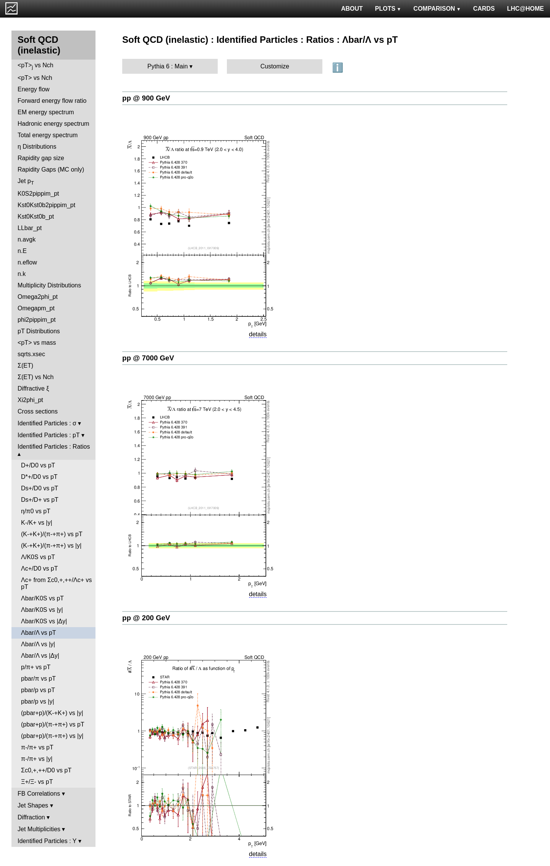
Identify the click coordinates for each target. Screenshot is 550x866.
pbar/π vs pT (38, 678)
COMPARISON (437, 8)
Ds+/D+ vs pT (39, 499)
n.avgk (27, 239)
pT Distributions (39, 331)
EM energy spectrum (46, 112)
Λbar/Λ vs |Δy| (40, 655)
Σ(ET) (25, 365)
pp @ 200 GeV (146, 618)
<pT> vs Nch (35, 66)
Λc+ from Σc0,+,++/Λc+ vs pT (56, 583)
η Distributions (37, 146)
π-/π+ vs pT (37, 747)
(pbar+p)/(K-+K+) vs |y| (52, 713)
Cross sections (38, 411)
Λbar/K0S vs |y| (42, 610)
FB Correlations (39, 793)
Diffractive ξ (33, 388)
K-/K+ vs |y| (36, 522)
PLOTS (388, 8)
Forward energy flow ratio (52, 100)
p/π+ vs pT (35, 667)
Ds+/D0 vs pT (39, 488)
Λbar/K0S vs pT (42, 598)
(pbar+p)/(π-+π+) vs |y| (52, 736)
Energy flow (34, 89)
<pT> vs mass (37, 342)
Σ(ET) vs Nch (35, 377)
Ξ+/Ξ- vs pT (37, 781)
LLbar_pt (30, 228)
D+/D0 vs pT (38, 465)
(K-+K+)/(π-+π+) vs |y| (51, 545)
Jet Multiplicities (39, 829)
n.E (22, 251)
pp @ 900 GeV (146, 98)
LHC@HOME (525, 8)
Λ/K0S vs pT (38, 557)
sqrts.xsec (31, 354)
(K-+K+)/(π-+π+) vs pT (51, 534)
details (258, 334)
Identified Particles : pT (48, 435)
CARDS (484, 8)
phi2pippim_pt (37, 319)
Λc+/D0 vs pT (39, 568)
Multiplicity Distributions (49, 285)
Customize (275, 66)
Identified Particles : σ (47, 423)
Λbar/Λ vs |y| (38, 644)
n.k (22, 274)
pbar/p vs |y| (37, 701)
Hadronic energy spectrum (53, 123)
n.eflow (27, 262)
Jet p (26, 182)
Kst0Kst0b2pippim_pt (46, 205)
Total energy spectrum (48, 135)
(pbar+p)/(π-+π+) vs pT (52, 724)
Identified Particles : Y (47, 841)
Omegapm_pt (36, 308)
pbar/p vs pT (38, 690)
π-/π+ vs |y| (36, 759)
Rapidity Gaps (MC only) (51, 169)
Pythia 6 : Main (167, 66)
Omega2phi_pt (38, 297)
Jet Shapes (33, 805)
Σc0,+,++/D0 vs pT (46, 770)
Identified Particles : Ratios (54, 446)
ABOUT (352, 8)
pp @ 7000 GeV (148, 358)
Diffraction (31, 817)
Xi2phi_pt (30, 400)
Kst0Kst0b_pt (36, 216)
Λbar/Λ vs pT (38, 632)
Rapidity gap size (41, 158)
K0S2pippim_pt (38, 193)
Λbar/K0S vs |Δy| (44, 621)
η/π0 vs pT (35, 511)
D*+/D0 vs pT (39, 477)
